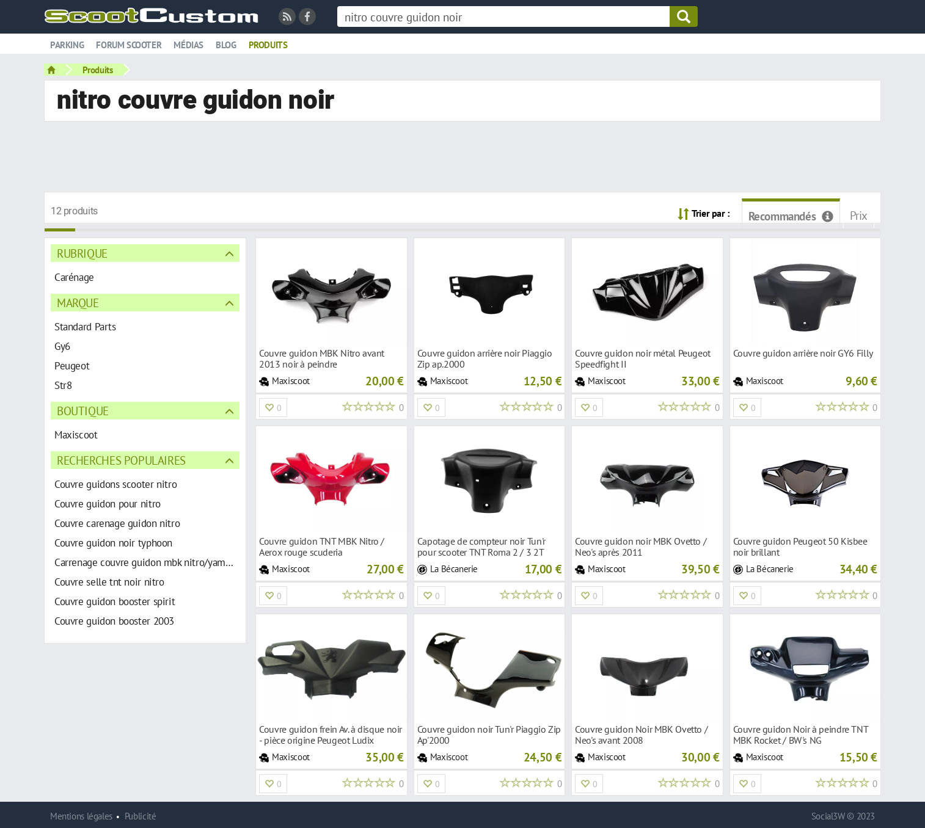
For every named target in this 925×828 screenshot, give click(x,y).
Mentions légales (81, 816)
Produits (268, 44)
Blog (226, 44)
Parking (67, 44)
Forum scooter (128, 44)
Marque (78, 302)
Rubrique (82, 253)
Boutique (83, 410)
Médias (188, 44)
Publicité (140, 816)
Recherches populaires (121, 460)
